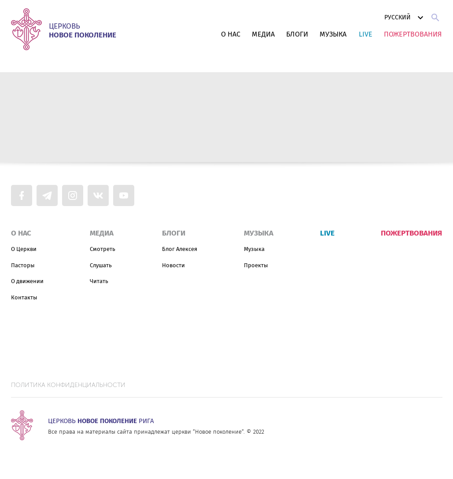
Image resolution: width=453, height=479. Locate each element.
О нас (230, 34)
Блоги (297, 34)
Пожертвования (413, 34)
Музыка (333, 34)
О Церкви (24, 249)
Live (365, 34)
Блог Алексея (179, 249)
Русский (405, 17)
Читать (99, 281)
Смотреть (102, 249)
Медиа (263, 34)
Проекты (256, 265)
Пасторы (23, 265)
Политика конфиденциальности (68, 385)
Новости (173, 265)
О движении (27, 281)
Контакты (24, 297)
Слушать (101, 265)
